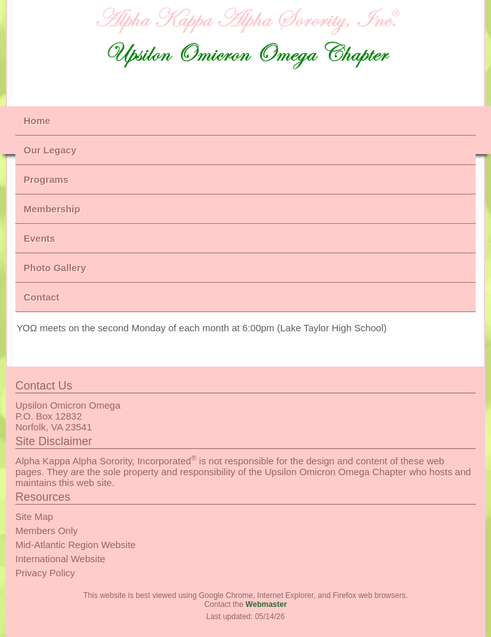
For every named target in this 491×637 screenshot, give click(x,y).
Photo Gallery (55, 267)
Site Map (34, 516)
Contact (41, 297)
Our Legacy (50, 150)
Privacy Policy (45, 572)
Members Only (46, 530)
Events (39, 238)
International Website (60, 558)
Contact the (245, 604)
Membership (52, 208)
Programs (46, 179)
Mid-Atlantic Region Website (75, 544)
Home (37, 120)
